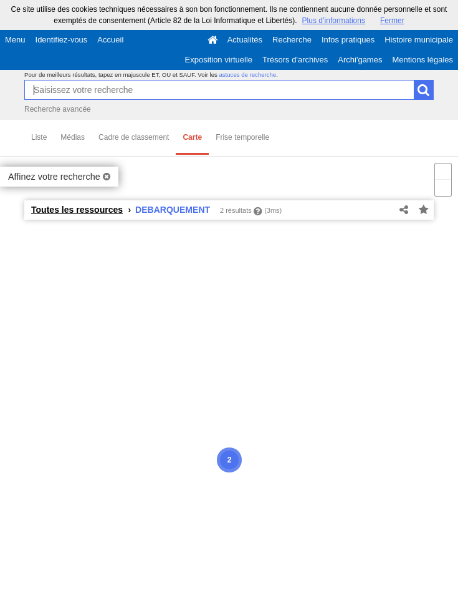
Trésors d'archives (295, 59)
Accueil (110, 39)
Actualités (244, 39)
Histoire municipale (418, 39)
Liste (39, 137)
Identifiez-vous (62, 39)
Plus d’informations (333, 20)
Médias (72, 137)
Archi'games (360, 59)
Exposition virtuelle (218, 59)
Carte (192, 137)
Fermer (392, 20)
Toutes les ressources (77, 210)
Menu (15, 39)
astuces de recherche (247, 74)
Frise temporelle (242, 137)
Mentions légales (422, 59)
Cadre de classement (133, 137)
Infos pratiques (348, 39)
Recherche (292, 39)
